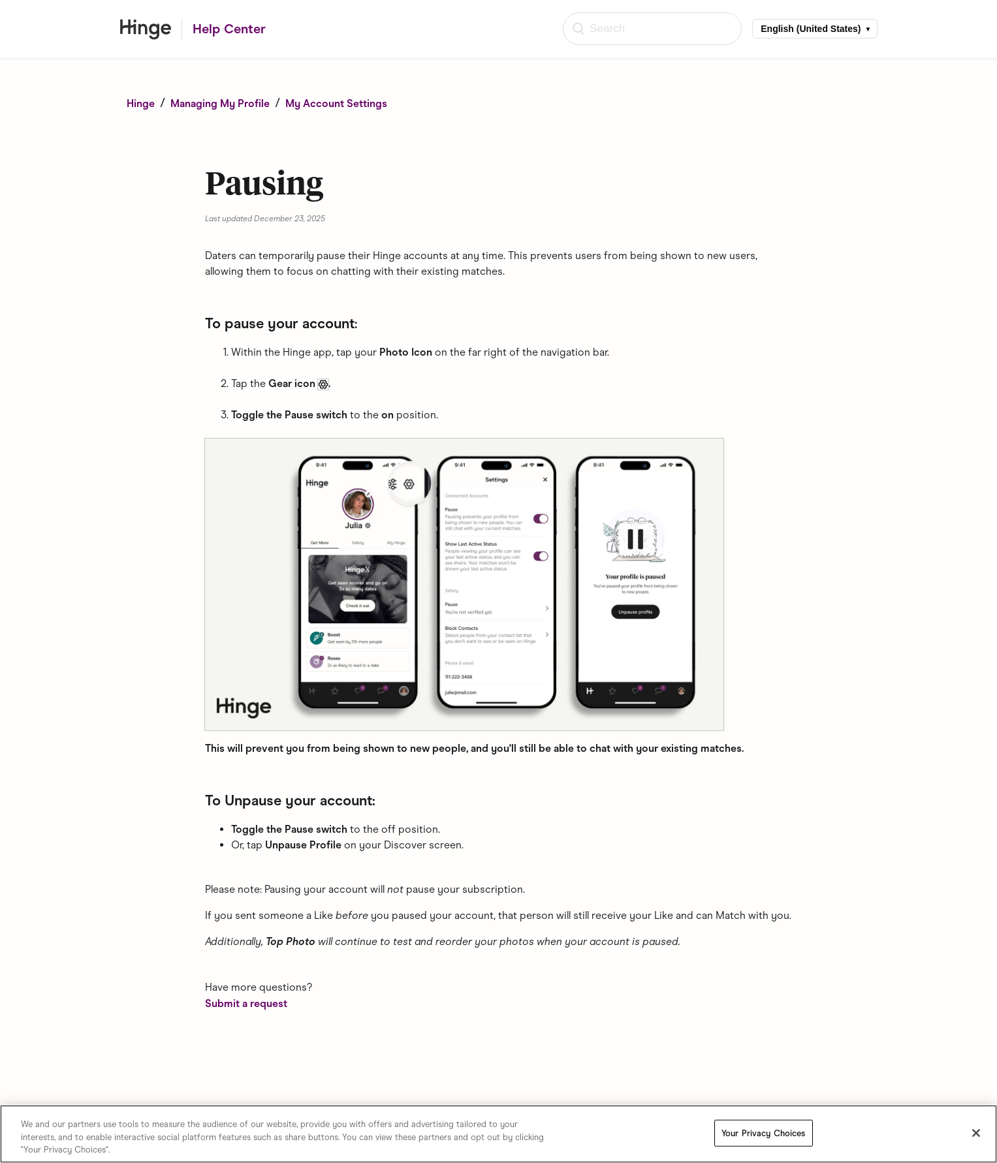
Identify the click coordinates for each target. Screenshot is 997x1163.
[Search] (652, 28)
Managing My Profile (220, 103)
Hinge (141, 103)
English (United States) (811, 28)
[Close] (976, 1133)
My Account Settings (336, 103)
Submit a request (246, 1003)
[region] (498, 1134)
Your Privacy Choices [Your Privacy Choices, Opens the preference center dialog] (763, 1133)
